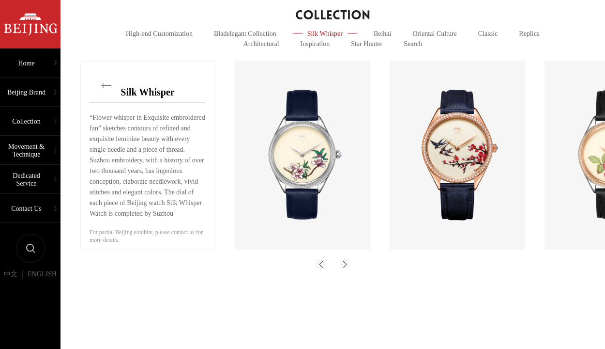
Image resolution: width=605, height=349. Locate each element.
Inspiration (315, 44)
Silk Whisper (325, 33)
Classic (488, 33)
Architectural (261, 44)
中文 (10, 274)
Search (413, 44)
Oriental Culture (434, 33)
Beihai (383, 33)
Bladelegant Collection (245, 33)
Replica (529, 33)
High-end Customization (159, 33)
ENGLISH (42, 274)
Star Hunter (366, 44)
